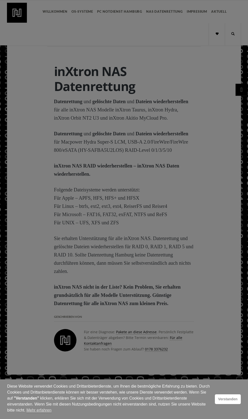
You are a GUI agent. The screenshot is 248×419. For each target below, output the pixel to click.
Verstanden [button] (228, 399)
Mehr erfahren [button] (39, 410)
